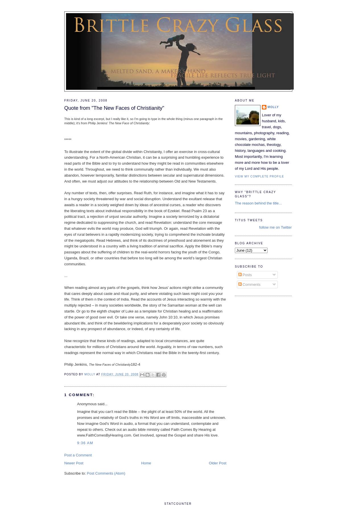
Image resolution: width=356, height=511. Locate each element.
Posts (245, 275)
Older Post (217, 463)
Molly (273, 107)
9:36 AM (85, 443)
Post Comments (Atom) (106, 473)
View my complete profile (259, 176)
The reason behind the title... (258, 203)
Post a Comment (78, 455)
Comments (249, 284)
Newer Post (73, 463)
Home (146, 463)
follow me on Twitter (275, 227)
